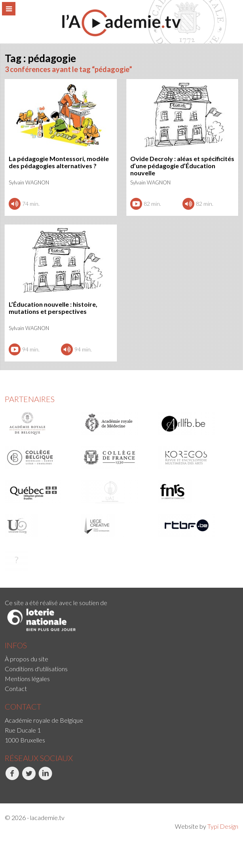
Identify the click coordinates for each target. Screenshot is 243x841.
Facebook (12, 778)
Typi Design (222, 826)
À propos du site (26, 659)
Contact (16, 688)
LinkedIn (45, 778)
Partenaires (30, 399)
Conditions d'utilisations (36, 668)
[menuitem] (121, 659)
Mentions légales (27, 678)
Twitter (28, 778)
